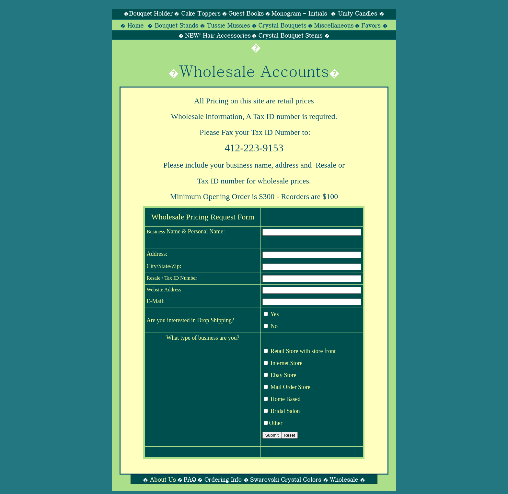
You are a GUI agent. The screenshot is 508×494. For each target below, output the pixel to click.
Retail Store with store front (298, 351)
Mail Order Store (287, 387)
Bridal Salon (282, 411)
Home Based (282, 399)
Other (273, 423)
